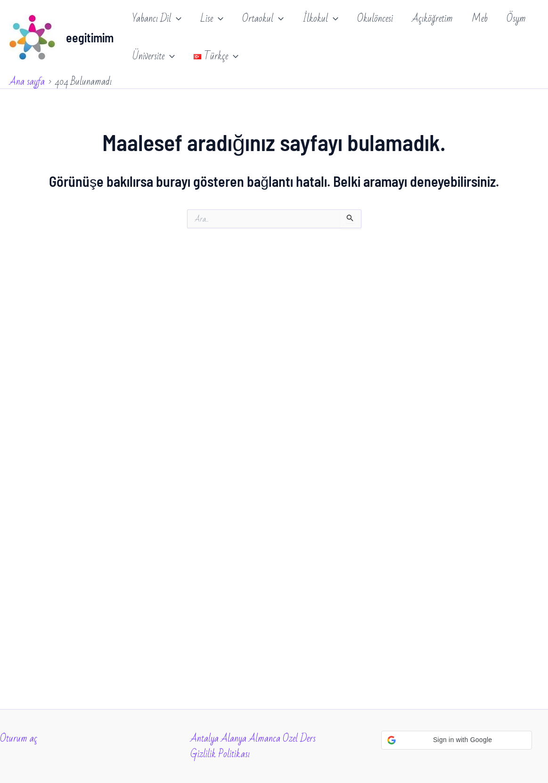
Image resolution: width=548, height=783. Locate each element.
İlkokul (320, 19)
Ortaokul (263, 19)
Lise (211, 19)
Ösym (516, 18)
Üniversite (153, 56)
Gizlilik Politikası (220, 754)
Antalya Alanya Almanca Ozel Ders (253, 738)
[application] (176, 19)
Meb (480, 18)
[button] (456, 740)
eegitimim (90, 37)
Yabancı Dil (156, 19)
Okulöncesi (375, 18)
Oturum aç (18, 738)
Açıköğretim (432, 18)
